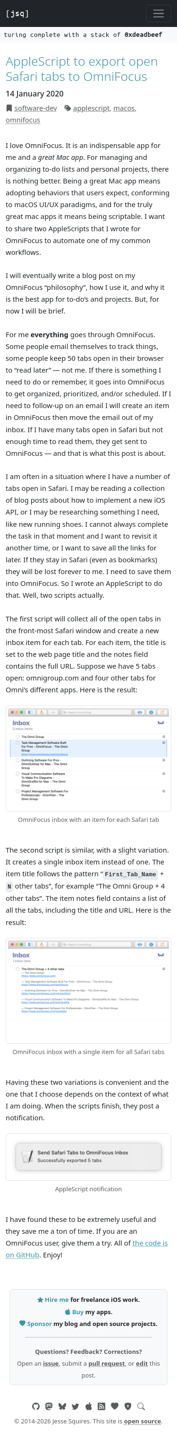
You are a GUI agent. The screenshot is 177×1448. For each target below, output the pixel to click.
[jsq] (17, 13)
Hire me (53, 1299)
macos (124, 108)
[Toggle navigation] (158, 14)
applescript (91, 108)
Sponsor (36, 1323)
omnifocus (23, 119)
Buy (75, 1312)
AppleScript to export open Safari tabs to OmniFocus (82, 68)
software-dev (36, 108)
